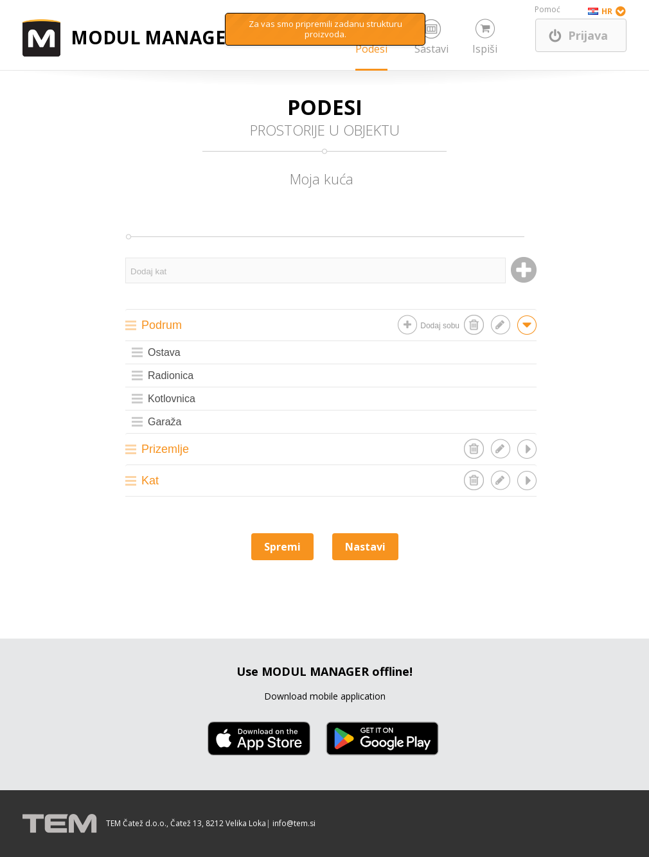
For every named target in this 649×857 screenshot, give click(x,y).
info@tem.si (294, 823)
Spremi (282, 547)
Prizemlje (165, 449)
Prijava (588, 35)
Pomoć (547, 9)
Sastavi (431, 49)
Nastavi (365, 547)
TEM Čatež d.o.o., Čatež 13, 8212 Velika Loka (186, 823)
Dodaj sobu (439, 325)
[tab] (331, 324)
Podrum (161, 325)
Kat (150, 480)
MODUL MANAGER (154, 37)
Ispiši (484, 49)
